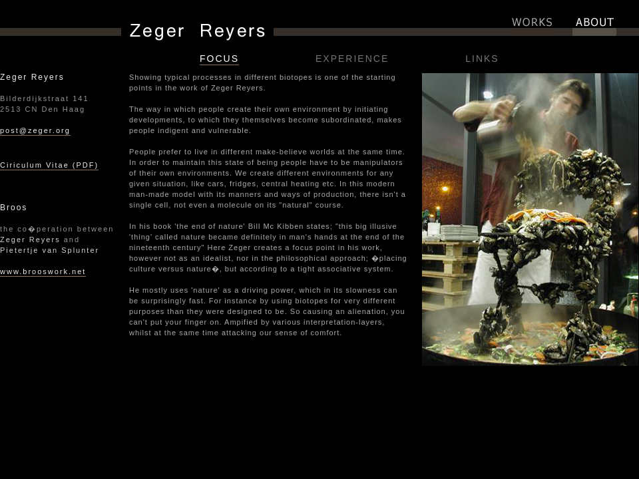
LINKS (482, 58)
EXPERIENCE (352, 58)
